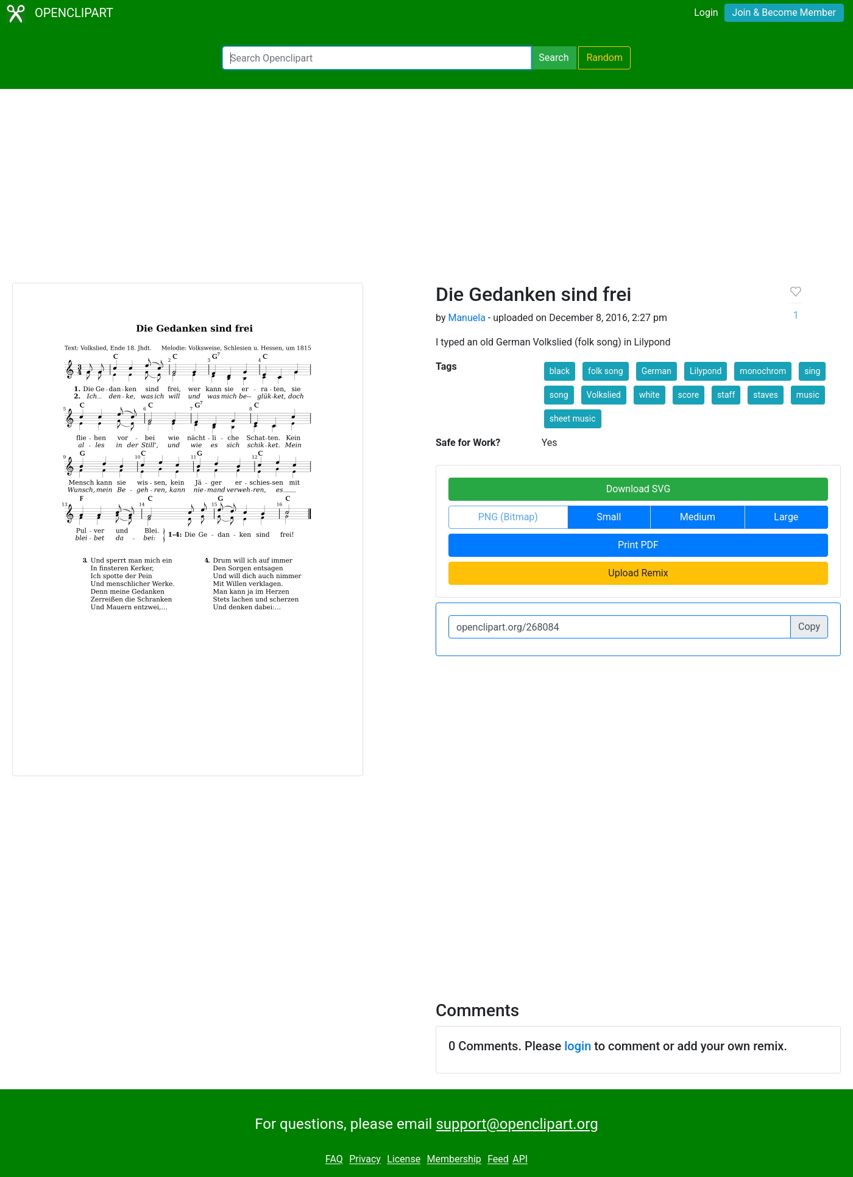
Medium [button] (697, 517)
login (577, 1046)
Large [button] (786, 517)
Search (553, 57)
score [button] (688, 395)
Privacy (365, 1159)
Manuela (466, 317)
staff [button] (726, 395)
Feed (498, 1159)
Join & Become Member (784, 12)
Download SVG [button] (638, 489)
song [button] (559, 395)
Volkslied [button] (604, 395)
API (520, 1159)
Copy (809, 626)
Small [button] (608, 517)
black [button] (560, 371)
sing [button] (812, 371)
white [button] (649, 395)
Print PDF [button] (638, 545)
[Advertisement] (426, 191)
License (403, 1159)
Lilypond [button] (705, 371)
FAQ (334, 1159)
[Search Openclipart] (376, 57)
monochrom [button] (763, 371)
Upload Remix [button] (638, 573)
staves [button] (765, 395)
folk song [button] (605, 371)
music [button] (807, 395)
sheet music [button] (573, 418)
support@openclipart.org (517, 1124)
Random (604, 57)
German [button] (656, 371)
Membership (453, 1159)
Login (706, 12)
